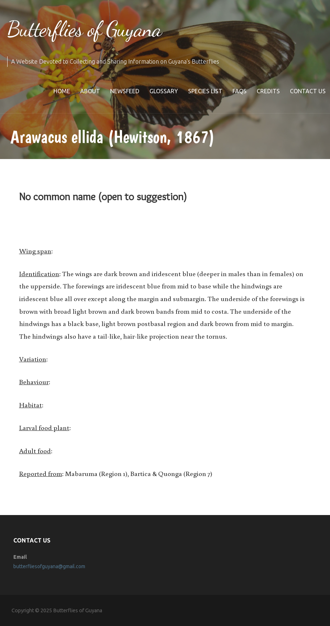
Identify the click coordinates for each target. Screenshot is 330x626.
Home (61, 91)
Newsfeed (124, 91)
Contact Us (308, 91)
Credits (268, 91)
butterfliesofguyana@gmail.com (49, 566)
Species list (205, 91)
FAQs (240, 91)
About (90, 91)
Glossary (163, 91)
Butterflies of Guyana (84, 29)
